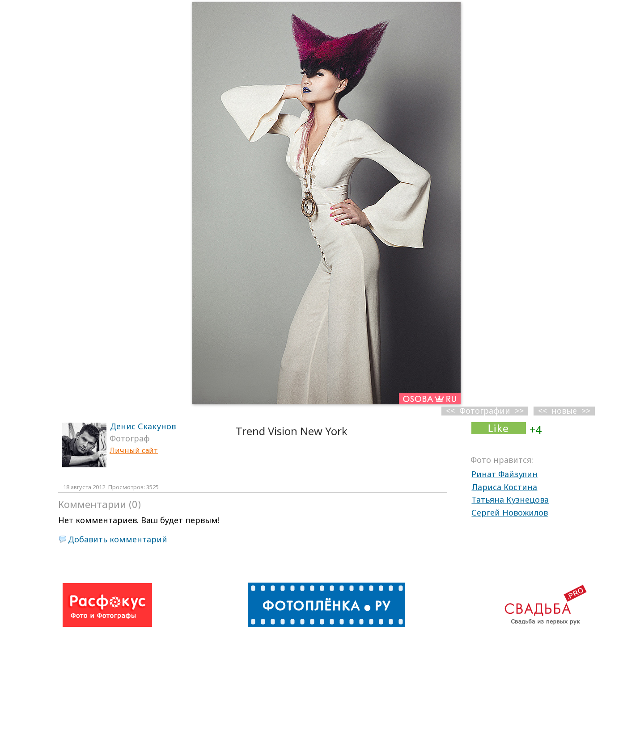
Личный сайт (134, 450)
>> (585, 411)
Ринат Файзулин (504, 474)
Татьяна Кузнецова (510, 499)
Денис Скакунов (143, 426)
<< (542, 411)
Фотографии (484, 411)
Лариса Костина (504, 487)
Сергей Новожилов (509, 512)
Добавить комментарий (117, 539)
